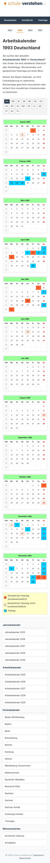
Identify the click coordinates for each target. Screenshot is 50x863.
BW (13, 101)
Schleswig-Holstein (14, 814)
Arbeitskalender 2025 (15, 674)
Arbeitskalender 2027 (15, 688)
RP (29, 106)
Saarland (9, 793)
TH (17, 111)
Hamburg (9, 752)
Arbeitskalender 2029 (15, 702)
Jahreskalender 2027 (15, 646)
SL (34, 106)
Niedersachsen (12, 772)
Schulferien (27, 20)
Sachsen (9, 800)
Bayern (8, 724)
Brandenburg (11, 738)
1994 (30, 30)
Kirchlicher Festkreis (14, 836)
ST (6, 111)
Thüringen (10, 821)
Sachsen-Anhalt (12, 807)
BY (19, 101)
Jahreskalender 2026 (15, 639)
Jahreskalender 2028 (15, 653)
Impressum (38, 855)
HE (6, 106)
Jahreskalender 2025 (15, 632)
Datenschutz (25, 858)
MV (12, 106)
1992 (10, 30)
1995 (40, 30)
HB (35, 101)
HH (40, 101)
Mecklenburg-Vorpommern (18, 765)
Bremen (8, 745)
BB (29, 101)
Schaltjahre (10, 843)
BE (24, 101)
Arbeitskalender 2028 (15, 695)
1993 (20, 30)
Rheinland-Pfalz (12, 786)
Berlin (7, 731)
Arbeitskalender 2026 (15, 681)
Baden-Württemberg (14, 717)
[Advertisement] (26, 11)
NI (18, 106)
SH (12, 111)
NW (23, 106)
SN (40, 106)
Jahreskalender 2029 (15, 660)
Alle (7, 101)
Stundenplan (10, 20)
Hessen (8, 759)
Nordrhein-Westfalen (15, 779)
